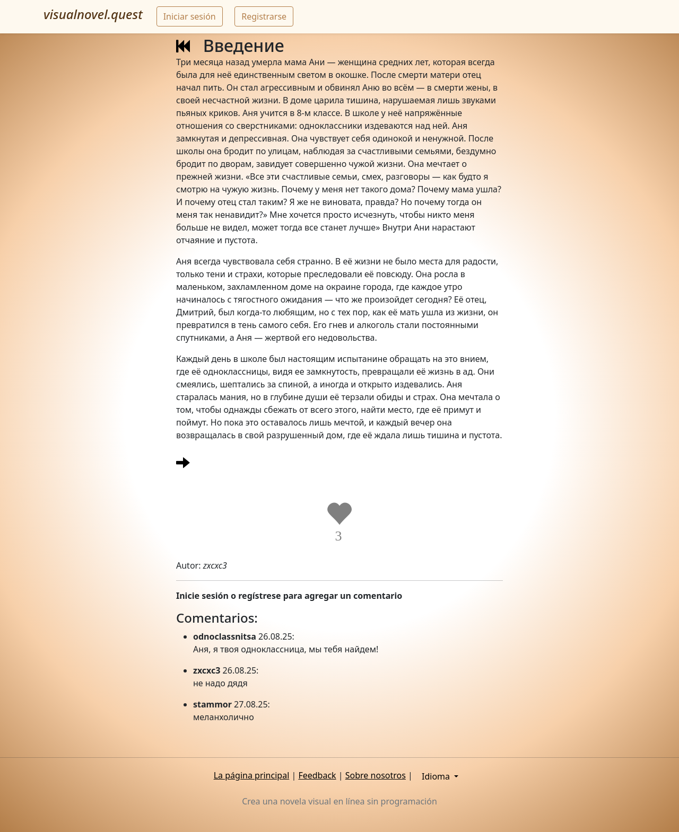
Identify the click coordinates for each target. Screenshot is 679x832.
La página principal (252, 775)
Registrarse (263, 16)
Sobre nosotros (375, 775)
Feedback (317, 775)
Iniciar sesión (189, 16)
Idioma (437, 776)
